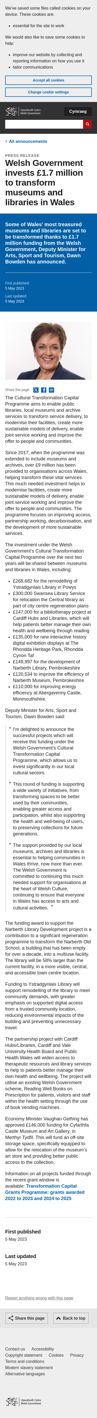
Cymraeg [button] (78, 111)
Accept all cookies (48, 80)
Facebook (43, 390)
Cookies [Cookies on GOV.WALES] (56, 1355)
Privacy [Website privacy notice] (77, 1355)
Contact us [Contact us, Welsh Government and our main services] (15, 1349)
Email (51, 390)
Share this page (29, 1318)
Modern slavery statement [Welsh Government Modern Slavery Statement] (29, 1367)
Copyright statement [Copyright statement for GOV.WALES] (23, 1355)
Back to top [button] (74, 1318)
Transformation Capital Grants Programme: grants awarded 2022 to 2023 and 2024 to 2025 (45, 1192)
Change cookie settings (48, 92)
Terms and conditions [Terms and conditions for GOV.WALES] (24, 1361)
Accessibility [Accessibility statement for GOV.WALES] (42, 1349)
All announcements (28, 141)
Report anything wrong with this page (39, 1298)
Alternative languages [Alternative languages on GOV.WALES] (25, 1374)
